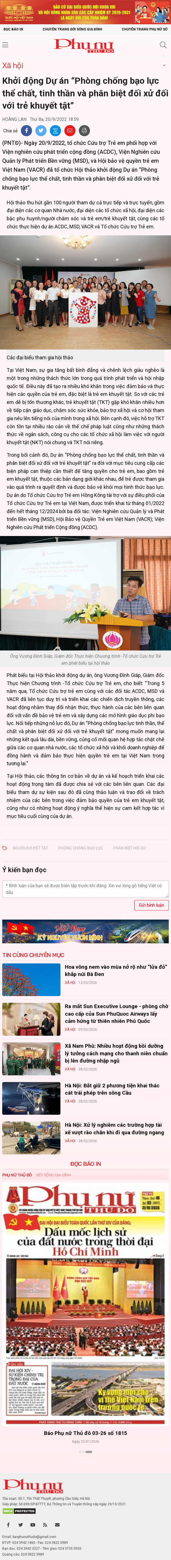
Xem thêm (85, 1461)
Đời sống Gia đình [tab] (53, 1175)
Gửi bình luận (151, 905)
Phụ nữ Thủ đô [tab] (17, 1175)
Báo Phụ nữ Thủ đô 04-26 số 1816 (52, 1433)
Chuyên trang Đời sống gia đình (72, 29)
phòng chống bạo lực (80, 848)
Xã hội (12, 65)
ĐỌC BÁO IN (85, 1164)
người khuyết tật (30, 848)
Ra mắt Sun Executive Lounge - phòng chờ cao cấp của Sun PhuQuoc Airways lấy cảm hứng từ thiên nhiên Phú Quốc (116, 1013)
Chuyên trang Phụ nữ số (144, 29)
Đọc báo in (13, 29)
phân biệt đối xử (129, 848)
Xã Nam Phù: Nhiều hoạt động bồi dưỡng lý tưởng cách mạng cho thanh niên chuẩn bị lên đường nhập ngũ (116, 1053)
